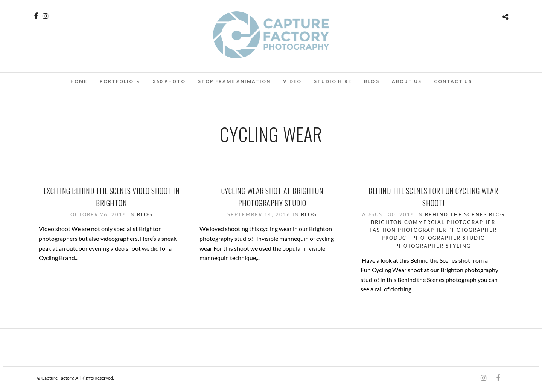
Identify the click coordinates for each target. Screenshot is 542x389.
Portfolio (117, 81)
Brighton (386, 222)
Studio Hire (333, 81)
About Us (407, 81)
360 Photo (169, 81)
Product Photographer (421, 238)
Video (292, 81)
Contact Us (453, 81)
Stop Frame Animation (234, 81)
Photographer (472, 230)
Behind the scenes (456, 214)
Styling (458, 246)
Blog (371, 81)
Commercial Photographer (449, 222)
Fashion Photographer (408, 230)
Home (78, 81)
